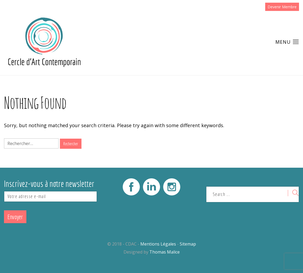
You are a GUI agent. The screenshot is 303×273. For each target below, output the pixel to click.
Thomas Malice (164, 252)
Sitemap (188, 244)
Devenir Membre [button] (282, 6)
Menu (287, 41)
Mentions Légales (158, 244)
